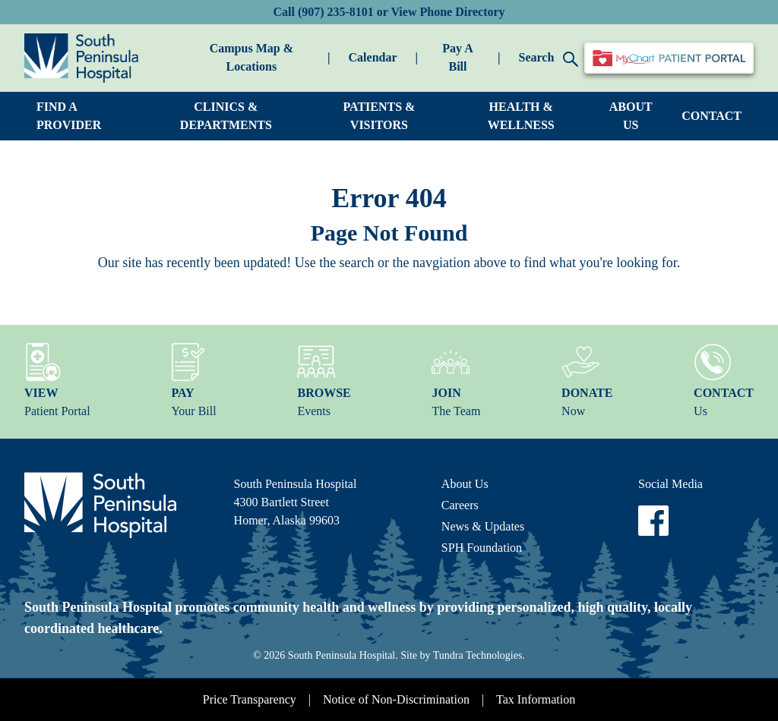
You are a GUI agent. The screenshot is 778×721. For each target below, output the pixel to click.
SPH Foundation (481, 547)
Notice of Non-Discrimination (396, 699)
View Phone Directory (447, 11)
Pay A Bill (457, 57)
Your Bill (193, 380)
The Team (456, 380)
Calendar (373, 57)
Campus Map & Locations (251, 57)
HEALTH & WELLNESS (521, 115)
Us (724, 380)
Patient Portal (57, 380)
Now (586, 380)
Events (323, 380)
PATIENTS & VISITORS (379, 115)
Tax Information (535, 699)
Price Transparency (249, 699)
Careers (460, 505)
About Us (465, 483)
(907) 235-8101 (336, 11)
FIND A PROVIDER (68, 115)
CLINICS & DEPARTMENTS (226, 115)
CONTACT (712, 115)
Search (548, 59)
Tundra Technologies (478, 655)
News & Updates (482, 526)
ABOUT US (631, 115)
